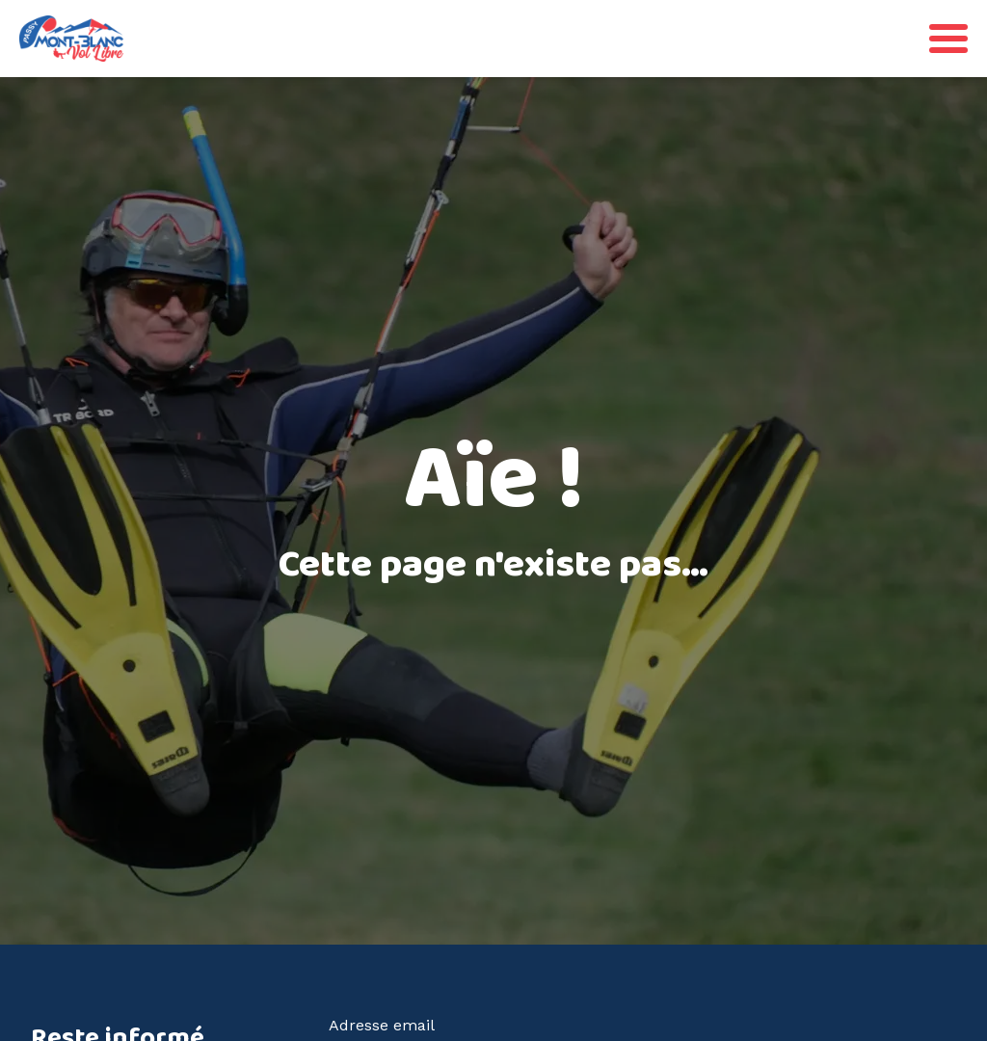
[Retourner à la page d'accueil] (71, 38)
